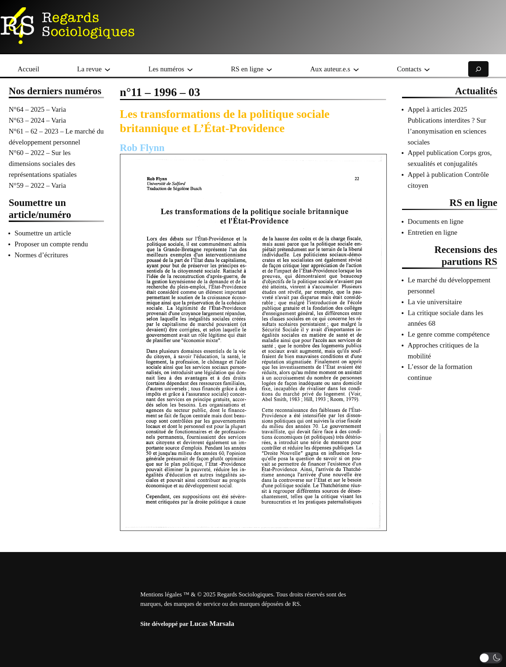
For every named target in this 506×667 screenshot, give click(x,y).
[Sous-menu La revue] (107, 69)
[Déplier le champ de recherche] (478, 69)
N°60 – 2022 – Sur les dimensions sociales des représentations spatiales (43, 163)
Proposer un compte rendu (51, 244)
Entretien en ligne (432, 232)
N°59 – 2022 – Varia (37, 185)
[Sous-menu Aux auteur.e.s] (356, 69)
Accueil (28, 69)
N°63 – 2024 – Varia (37, 120)
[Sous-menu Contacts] (427, 69)
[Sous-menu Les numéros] (190, 69)
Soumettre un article (43, 233)
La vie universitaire (435, 302)
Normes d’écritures (41, 255)
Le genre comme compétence (449, 334)
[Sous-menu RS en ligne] (269, 69)
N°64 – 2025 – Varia (37, 109)
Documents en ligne (435, 221)
